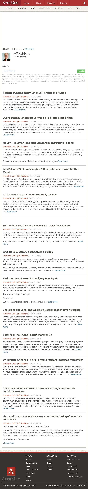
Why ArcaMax (73, 470)
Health (33, 8)
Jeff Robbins (22, 96)
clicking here (13, 83)
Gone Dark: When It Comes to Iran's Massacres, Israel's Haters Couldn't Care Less (39, 390)
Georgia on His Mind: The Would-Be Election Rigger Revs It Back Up (41, 309)
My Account (72, 466)
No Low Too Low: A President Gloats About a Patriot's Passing (38, 142)
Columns (50, 466)
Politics (69, 8)
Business (9, 8)
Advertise (49, 486)
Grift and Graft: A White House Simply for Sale (29, 194)
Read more (20, 109)
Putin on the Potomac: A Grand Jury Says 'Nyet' (30, 278)
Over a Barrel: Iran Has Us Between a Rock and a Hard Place (38, 117)
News (49, 459)
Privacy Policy (59, 486)
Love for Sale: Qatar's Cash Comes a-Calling (28, 252)
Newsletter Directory (75, 477)
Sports (79, 8)
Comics (49, 463)
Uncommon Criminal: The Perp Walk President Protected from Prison (43, 359)
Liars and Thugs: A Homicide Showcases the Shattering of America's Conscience (42, 418)
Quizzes (50, 470)
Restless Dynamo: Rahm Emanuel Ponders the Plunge (34, 92)
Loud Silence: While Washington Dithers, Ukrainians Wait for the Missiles (40, 170)
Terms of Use (69, 486)
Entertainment (21, 8)
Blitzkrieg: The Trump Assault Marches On (27, 334)
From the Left (9, 96)
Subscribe (81, 71)
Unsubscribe (80, 486)
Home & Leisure (45, 8)
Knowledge (59, 8)
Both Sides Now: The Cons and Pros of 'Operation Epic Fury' (37, 225)
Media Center (73, 473)
